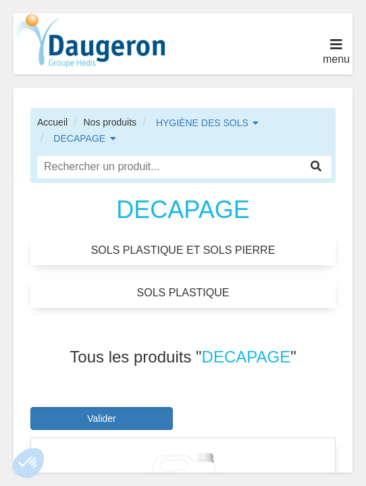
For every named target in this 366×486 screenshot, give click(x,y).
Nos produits (109, 122)
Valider (101, 418)
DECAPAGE (79, 138)
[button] (28, 463)
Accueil (52, 122)
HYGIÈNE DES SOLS (202, 122)
